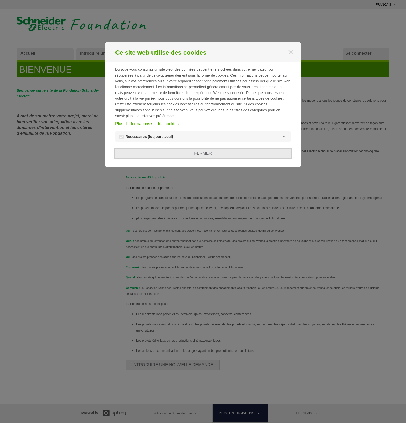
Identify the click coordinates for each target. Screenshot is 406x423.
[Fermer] (291, 52)
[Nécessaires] (284, 136)
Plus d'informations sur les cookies (147, 123)
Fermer (203, 153)
